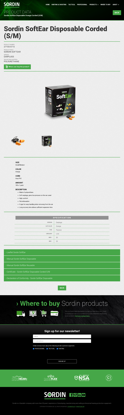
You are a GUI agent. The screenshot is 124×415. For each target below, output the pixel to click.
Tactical (71, 5)
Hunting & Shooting (59, 5)
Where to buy (105, 5)
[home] (11, 5)
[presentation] (62, 355)
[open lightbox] (17, 141)
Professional (82, 5)
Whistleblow (80, 406)
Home (48, 5)
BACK (117, 13)
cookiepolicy (71, 406)
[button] (94, 5)
